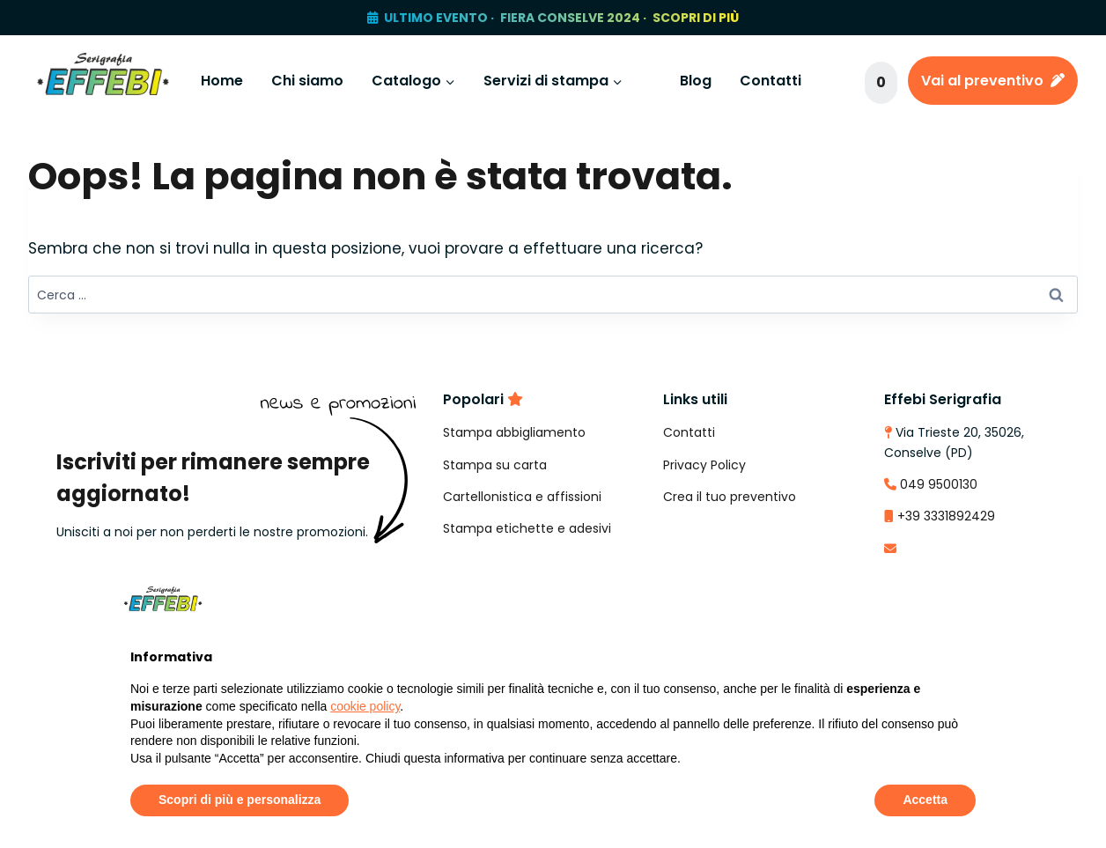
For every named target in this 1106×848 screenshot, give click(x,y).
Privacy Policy (704, 465)
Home (222, 80)
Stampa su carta (495, 465)
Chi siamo (307, 80)
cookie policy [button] (365, 706)
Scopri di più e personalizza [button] (240, 800)
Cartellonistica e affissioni (522, 496)
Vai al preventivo (993, 80)
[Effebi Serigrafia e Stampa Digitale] (103, 81)
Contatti (770, 80)
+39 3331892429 (946, 516)
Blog (696, 80)
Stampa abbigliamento (514, 432)
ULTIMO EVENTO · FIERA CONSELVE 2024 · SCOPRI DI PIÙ (561, 17)
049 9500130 (938, 484)
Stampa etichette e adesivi (527, 528)
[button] (967, 599)
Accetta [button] (925, 800)
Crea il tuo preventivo (729, 496)
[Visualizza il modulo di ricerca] (839, 81)
